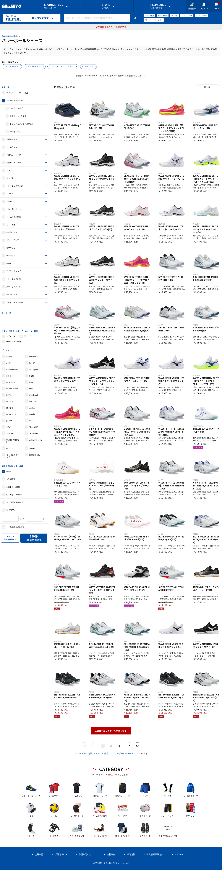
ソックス (10, 178)
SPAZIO (9, 432)
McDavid (9, 400)
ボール (9, 201)
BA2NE (32, 361)
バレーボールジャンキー (153, 20)
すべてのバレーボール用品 (17, 92)
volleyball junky (35, 438)
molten (32, 406)
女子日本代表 (149, 15)
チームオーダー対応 (14, 340)
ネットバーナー (201, 15)
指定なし (10, 469)
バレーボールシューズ (15, 100)
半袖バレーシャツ (13, 154)
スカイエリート (187, 15)
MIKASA (32, 400)
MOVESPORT (11, 412)
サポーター (10, 255)
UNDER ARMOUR (12, 439)
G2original (33, 393)
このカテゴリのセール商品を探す (110, 731)
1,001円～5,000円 (13, 484)
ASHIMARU (33, 355)
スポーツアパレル (13, 286)
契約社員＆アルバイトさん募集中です (111, 27)
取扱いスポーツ (53, 6)
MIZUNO (10, 406)
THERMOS (33, 432)
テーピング (10, 263)
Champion (33, 368)
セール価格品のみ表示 (15, 525)
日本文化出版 (34, 453)
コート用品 (10, 224)
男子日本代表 (163, 15)
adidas (9, 355)
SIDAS (8, 425)
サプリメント (11, 247)
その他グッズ (87, 66)
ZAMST (32, 447)
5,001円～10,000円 (14, 492)
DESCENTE (10, 380)
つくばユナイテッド (12, 454)
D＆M (31, 374)
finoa (31, 387)
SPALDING (33, 425)
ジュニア (27, 335)
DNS (31, 380)
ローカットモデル (11, 66)
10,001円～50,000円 (14, 500)
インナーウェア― (13, 240)
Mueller (32, 412)
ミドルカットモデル (34, 66)
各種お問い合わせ (87, 854)
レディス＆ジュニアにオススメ (62, 66)
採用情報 (131, 854)
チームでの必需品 (13, 216)
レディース (10, 335)
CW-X (8, 374)
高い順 (207, 87)
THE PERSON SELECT (15, 302)
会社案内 (111, 854)
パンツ (9, 170)
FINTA (8, 393)
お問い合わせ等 (158, 6)
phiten (9, 419)
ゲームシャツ (11, 147)
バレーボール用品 (10, 36)
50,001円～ (11, 508)
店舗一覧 (39, 854)
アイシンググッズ (13, 271)
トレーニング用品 (13, 278)
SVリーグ (174, 15)
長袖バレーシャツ (13, 162)
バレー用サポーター (14, 209)
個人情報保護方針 (154, 854)
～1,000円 (10, 477)
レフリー (10, 193)
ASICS (8, 361)
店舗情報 (106, 6)
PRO (31, 419)
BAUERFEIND (12, 368)
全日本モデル (11, 139)
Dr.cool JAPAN (12, 387)
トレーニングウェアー (15, 185)
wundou (9, 447)
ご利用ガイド (61, 854)
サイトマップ (181, 854)
